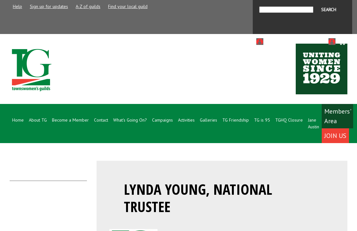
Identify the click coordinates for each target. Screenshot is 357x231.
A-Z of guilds (88, 6)
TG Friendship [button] (235, 120)
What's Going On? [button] (130, 120)
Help (17, 6)
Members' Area (337, 116)
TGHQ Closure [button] (289, 120)
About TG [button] (38, 120)
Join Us (335, 136)
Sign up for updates (49, 6)
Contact (101, 120)
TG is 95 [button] (262, 120)
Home (18, 120)
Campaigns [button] (162, 120)
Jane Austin (313, 123)
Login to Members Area (288, 41)
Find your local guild (128, 6)
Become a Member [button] (70, 120)
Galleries (208, 120)
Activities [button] (186, 120)
